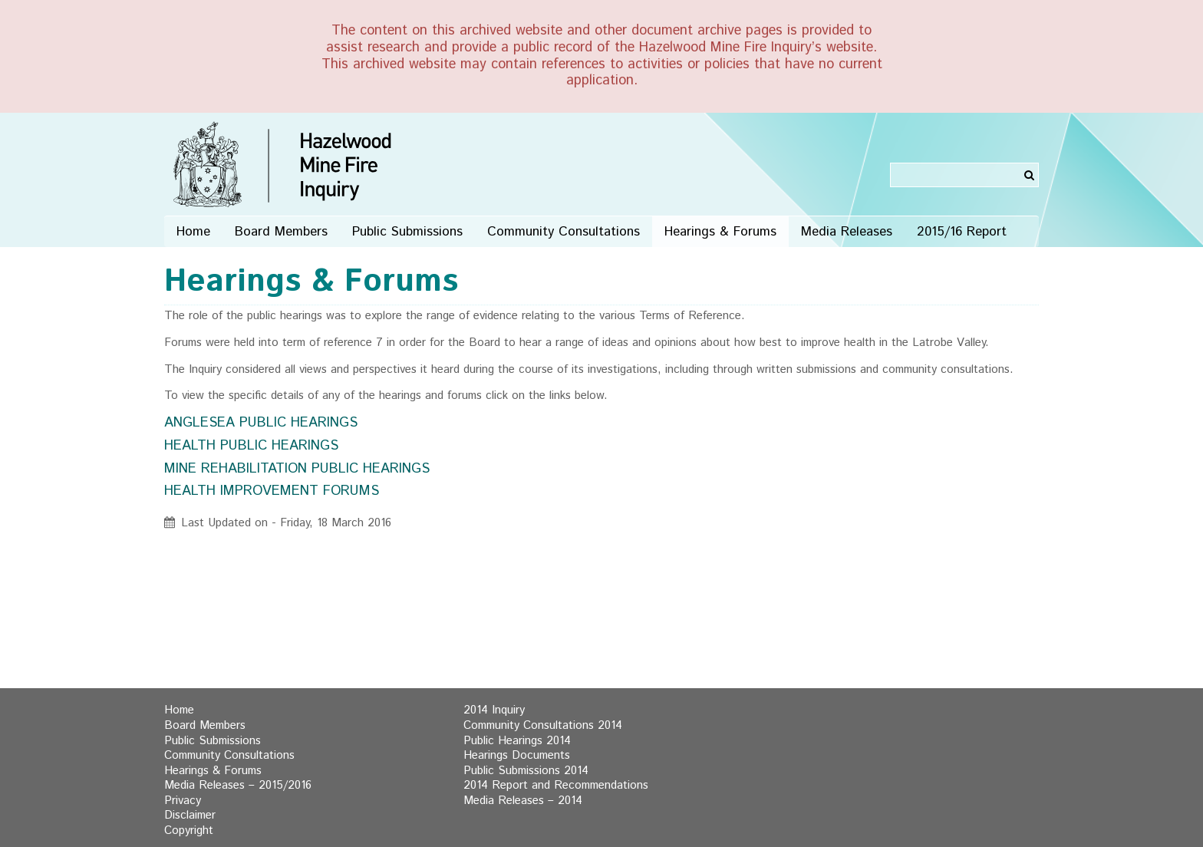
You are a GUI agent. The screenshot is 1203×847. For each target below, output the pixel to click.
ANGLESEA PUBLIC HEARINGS (261, 423)
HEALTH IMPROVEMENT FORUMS (271, 491)
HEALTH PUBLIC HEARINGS (251, 446)
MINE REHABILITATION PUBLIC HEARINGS (297, 469)
